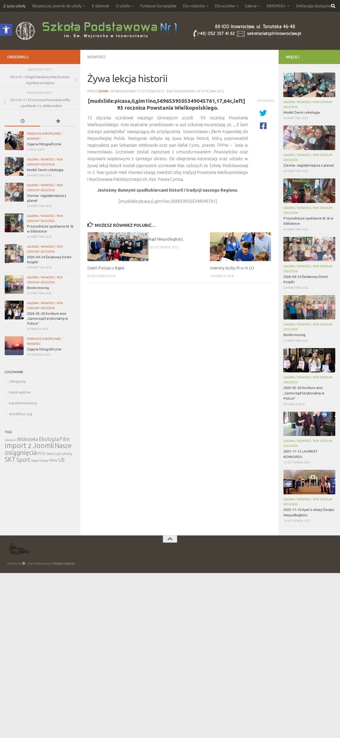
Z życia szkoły (14, 6)
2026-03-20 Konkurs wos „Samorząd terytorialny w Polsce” (47, 318)
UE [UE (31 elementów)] (61, 460)
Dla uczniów (225, 6)
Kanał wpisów (20, 392)
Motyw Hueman (64, 563)
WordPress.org (20, 414)
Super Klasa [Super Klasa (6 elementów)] (39, 460)
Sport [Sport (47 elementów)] (23, 459)
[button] (6, 30)
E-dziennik (100, 6)
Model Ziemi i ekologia (45, 170)
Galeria (250, 6)
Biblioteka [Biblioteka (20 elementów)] (27, 439)
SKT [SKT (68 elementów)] (10, 459)
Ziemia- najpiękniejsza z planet (308, 165)
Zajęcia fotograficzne (44, 144)
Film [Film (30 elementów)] (65, 439)
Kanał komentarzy (23, 403)
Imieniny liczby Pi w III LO (232, 268)
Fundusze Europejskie (158, 6)
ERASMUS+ (276, 6)
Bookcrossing (38, 288)
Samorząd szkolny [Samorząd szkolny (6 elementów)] (59, 454)
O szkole (123, 6)
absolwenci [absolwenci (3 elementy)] (11, 440)
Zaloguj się (17, 381)
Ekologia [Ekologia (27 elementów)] (49, 439)
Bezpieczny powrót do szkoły (57, 6)
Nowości (96, 57)
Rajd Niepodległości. (166, 239)
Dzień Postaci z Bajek (105, 268)
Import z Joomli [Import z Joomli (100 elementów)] (29, 445)
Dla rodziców (194, 6)
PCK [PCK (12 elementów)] (41, 453)
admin (103, 91)
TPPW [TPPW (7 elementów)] (53, 460)
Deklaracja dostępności (315, 6)
